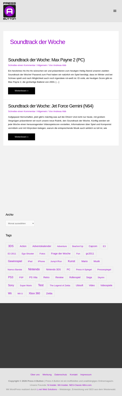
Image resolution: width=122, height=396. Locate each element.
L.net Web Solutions (47, 389)
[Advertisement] (30, 183)
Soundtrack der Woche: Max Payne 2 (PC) (46, 59)
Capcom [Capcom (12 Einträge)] (93, 246)
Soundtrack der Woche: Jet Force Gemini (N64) (50, 105)
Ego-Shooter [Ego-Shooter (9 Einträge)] (28, 253)
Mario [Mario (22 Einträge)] (84, 261)
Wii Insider (62, 385)
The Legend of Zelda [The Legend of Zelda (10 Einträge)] (60, 285)
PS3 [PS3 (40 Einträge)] (10, 277)
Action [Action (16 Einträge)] (23, 246)
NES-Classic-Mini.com (80, 385)
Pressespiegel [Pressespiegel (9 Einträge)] (104, 269)
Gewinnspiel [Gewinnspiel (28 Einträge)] (15, 261)
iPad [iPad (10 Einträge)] (30, 261)
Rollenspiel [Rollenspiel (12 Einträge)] (75, 277)
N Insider (51, 385)
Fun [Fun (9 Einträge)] (78, 253)
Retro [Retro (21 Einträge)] (46, 277)
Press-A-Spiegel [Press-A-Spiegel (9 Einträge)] (84, 269)
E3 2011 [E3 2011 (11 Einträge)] (12, 253)
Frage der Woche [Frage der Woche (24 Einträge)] (60, 253)
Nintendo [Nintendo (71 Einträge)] (34, 269)
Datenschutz (60, 374)
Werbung (47, 374)
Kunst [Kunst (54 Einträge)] (71, 261)
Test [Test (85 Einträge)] (40, 285)
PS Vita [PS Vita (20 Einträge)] (33, 277)
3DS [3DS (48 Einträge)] (11, 246)
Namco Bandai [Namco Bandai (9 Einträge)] (15, 269)
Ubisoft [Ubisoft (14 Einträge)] (79, 285)
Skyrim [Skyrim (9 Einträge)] (101, 277)
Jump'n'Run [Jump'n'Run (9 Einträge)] (56, 261)
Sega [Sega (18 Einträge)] (89, 277)
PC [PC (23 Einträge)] (68, 269)
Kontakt (73, 374)
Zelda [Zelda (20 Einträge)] (49, 293)
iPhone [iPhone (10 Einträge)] (41, 261)
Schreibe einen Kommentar (21, 65)
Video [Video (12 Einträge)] (92, 285)
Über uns (35, 374)
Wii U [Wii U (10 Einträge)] (20, 293)
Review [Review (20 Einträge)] (59, 277)
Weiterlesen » (21, 91)
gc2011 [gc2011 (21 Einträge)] (90, 253)
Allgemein (42, 65)
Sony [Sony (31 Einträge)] (11, 285)
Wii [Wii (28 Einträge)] (10, 293)
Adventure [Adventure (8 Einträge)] (62, 246)
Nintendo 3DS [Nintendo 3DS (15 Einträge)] (53, 269)
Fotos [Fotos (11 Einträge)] (42, 253)
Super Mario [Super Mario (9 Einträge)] (26, 285)
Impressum (86, 374)
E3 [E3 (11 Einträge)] (104, 246)
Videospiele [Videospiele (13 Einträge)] (106, 285)
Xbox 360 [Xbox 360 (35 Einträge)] (34, 293)
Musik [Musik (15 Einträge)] (97, 261)
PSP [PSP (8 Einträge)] (21, 277)
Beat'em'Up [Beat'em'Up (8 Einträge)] (77, 246)
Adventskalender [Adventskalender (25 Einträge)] (41, 246)
